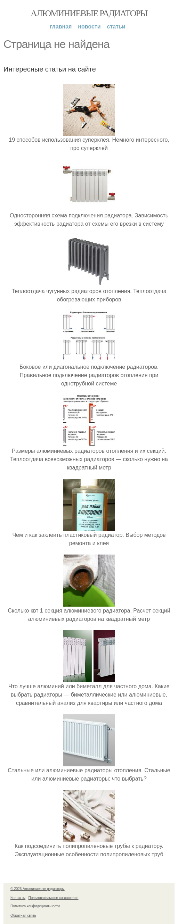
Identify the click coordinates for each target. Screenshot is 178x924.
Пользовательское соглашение (54, 898)
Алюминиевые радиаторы (89, 13)
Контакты (17, 898)
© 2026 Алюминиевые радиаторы (37, 889)
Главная (61, 27)
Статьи (116, 27)
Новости (89, 27)
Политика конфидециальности (35, 906)
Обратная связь (23, 915)
